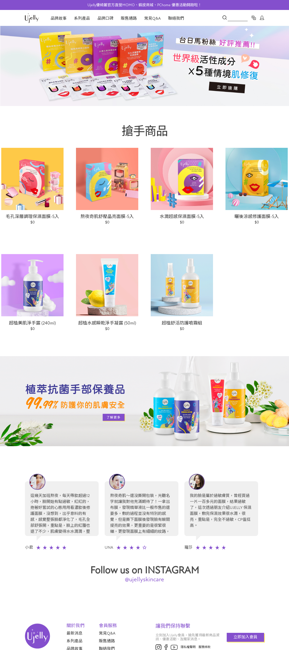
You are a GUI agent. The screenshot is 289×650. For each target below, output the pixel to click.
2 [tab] (148, 98)
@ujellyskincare (144, 579)
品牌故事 (59, 18)
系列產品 (82, 18)
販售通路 (129, 18)
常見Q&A (152, 18)
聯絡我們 (176, 18)
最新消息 (74, 633)
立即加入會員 (245, 637)
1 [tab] (140, 98)
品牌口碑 (105, 18)
